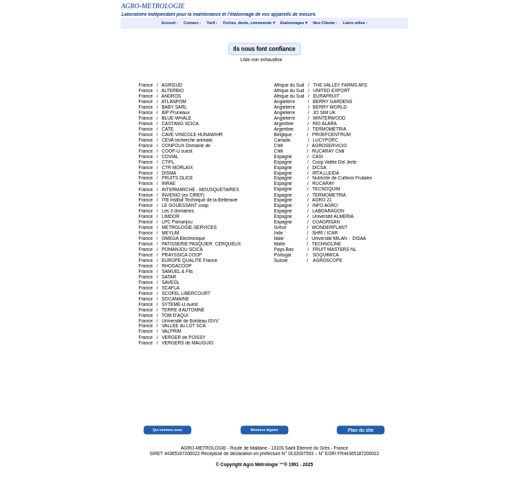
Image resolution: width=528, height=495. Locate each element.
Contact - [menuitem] (192, 23)
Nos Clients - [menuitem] (325, 23)
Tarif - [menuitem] (211, 23)
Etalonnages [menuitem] (293, 22)
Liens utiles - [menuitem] (354, 23)
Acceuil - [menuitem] (169, 23)
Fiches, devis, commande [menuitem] (248, 22)
